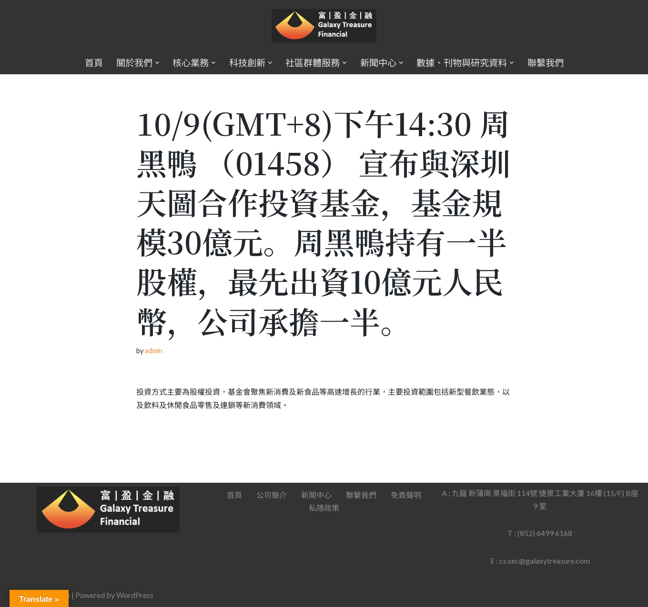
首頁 (93, 62)
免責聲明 (406, 494)
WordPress (134, 594)
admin (153, 351)
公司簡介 (271, 494)
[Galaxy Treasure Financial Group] (324, 26)
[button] (156, 62)
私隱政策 (324, 507)
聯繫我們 (545, 62)
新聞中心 (316, 494)
